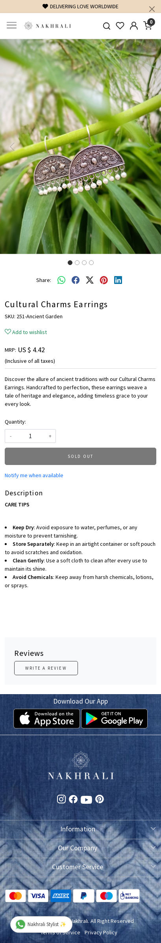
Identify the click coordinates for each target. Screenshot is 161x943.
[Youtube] (86, 801)
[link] (106, 25)
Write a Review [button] (46, 668)
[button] (12, 146)
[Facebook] (73, 800)
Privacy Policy (101, 932)
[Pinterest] (99, 800)
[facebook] (75, 280)
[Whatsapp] (61, 280)
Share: (43, 280)
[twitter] (90, 280)
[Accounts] (134, 25)
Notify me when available (34, 475)
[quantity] (30, 436)
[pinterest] (104, 280)
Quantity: (15, 421)
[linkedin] (118, 280)
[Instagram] (61, 800)
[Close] (152, 9)
